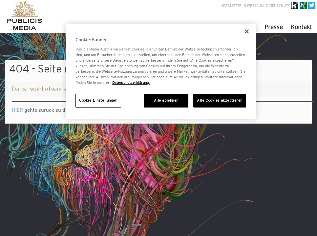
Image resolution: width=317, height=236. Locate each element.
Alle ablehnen (166, 100)
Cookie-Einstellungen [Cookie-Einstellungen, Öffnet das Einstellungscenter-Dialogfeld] (98, 100)
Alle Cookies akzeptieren (220, 100)
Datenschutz (278, 6)
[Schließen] (247, 31)
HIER (17, 110)
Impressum (254, 6)
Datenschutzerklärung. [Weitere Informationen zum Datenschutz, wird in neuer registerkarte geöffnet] (131, 83)
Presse (273, 27)
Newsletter (231, 6)
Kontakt (301, 27)
